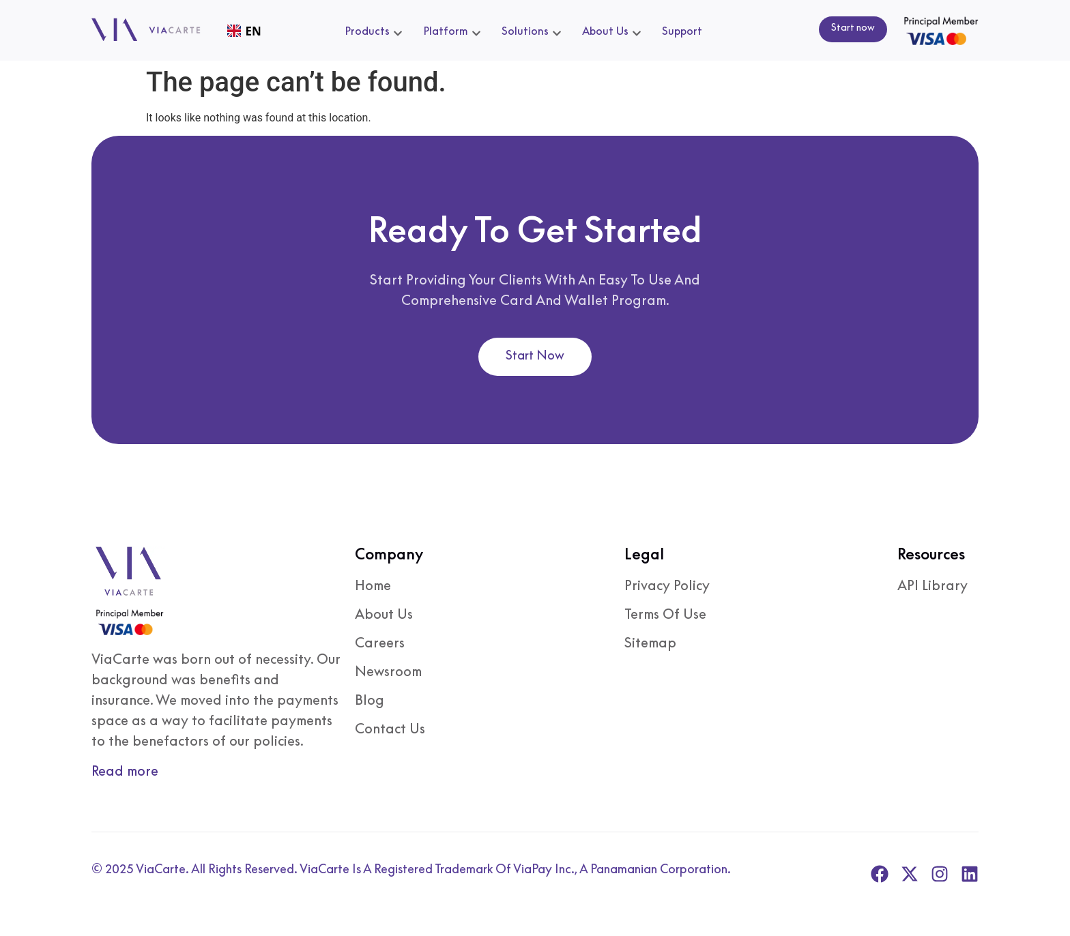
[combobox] (244, 31)
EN (244, 31)
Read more (124, 770)
